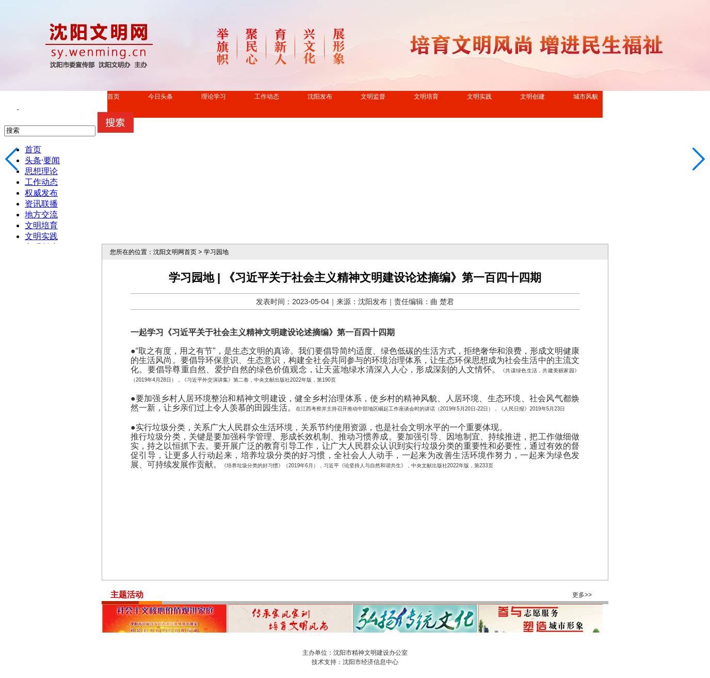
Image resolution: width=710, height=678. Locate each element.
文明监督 (373, 96)
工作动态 (266, 96)
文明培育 (426, 96)
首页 (113, 96)
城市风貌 (585, 96)
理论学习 (213, 96)
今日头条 (160, 96)
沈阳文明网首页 (175, 252)
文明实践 (479, 96)
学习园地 (216, 252)
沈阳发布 (320, 96)
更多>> (582, 594)
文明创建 (532, 96)
